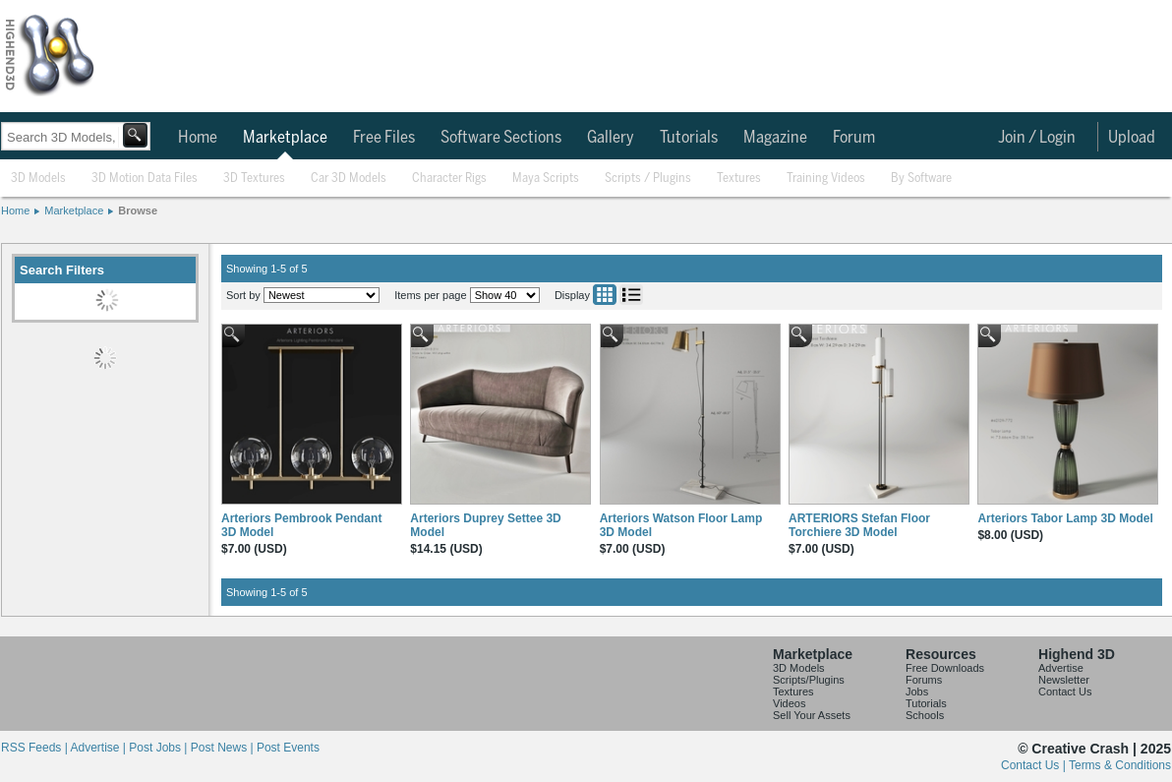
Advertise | (99, 747)
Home (197, 138)
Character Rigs (449, 178)
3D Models (38, 178)
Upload (1131, 138)
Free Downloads (945, 668)
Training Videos (826, 178)
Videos (789, 703)
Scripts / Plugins (648, 178)
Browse (137, 210)
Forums (924, 680)
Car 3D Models (348, 178)
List (631, 294)
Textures (739, 178)
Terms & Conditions (1120, 765)
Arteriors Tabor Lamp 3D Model (1064, 518)
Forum (854, 138)
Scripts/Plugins (809, 680)
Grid (604, 294)
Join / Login (1037, 138)
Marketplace (285, 138)
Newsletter (1063, 680)
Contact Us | (1035, 765)
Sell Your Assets (811, 715)
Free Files (384, 138)
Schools (925, 715)
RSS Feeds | (35, 747)
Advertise (1061, 668)
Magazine (775, 138)
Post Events (288, 747)
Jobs (917, 691)
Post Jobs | (159, 747)
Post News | (224, 747)
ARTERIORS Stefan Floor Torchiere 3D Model (859, 525)
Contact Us (1064, 691)
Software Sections (500, 138)
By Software (921, 178)
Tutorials (689, 138)
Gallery (610, 138)
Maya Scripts (545, 178)
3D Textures (254, 178)
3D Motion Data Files (144, 178)
